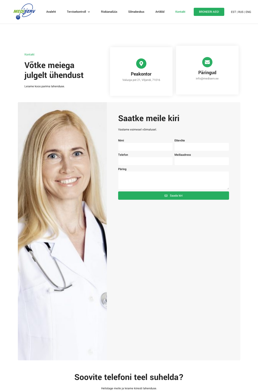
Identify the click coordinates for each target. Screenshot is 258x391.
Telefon (123, 162)
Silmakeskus (136, 12)
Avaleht (51, 12)
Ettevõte (179, 148)
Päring (122, 177)
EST (233, 12)
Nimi (121, 148)
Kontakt (180, 12)
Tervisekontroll (78, 12)
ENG (248, 12)
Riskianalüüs (109, 12)
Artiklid (159, 12)
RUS (241, 12)
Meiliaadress (182, 162)
